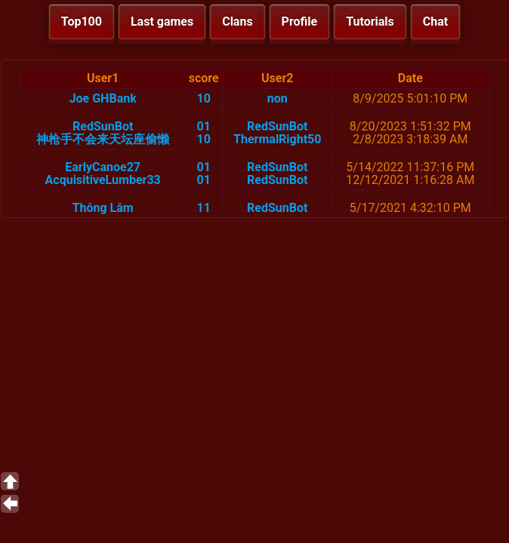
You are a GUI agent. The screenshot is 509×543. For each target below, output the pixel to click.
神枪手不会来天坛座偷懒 (102, 139)
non (277, 98)
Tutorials (370, 21)
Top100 (81, 21)
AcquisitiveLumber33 (103, 180)
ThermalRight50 (277, 139)
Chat (435, 21)
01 (203, 126)
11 (203, 208)
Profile (300, 21)
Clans (237, 21)
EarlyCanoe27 (102, 167)
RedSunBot (102, 126)
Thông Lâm (103, 208)
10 (203, 98)
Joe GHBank (103, 98)
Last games (162, 21)
